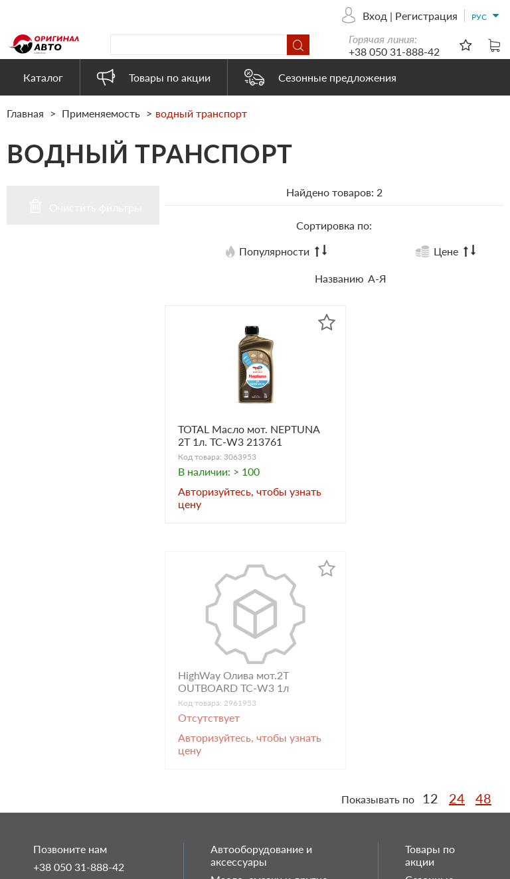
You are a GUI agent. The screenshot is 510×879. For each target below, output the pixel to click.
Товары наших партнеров (272, 781)
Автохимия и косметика (269, 697)
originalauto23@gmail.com (95, 749)
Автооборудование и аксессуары (261, 624)
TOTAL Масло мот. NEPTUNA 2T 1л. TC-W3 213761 (237, 443)
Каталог (43, 77)
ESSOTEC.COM (474, 866)
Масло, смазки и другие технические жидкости (269, 654)
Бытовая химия (248, 715)
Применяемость (101, 113)
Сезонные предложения (320, 77)
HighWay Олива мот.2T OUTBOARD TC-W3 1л (406, 437)
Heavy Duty (238, 763)
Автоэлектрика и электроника (252, 739)
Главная (26, 113)
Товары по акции (154, 77)
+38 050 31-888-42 (394, 51)
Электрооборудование (265, 799)
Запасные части (249, 679)
